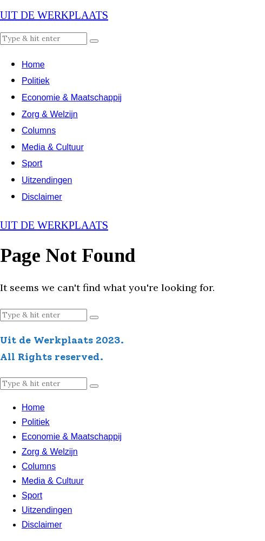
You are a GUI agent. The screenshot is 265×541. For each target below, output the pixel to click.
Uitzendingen (47, 180)
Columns (39, 130)
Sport (32, 163)
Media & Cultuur (53, 147)
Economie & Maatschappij (72, 97)
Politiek (36, 80)
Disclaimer (42, 196)
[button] (94, 41)
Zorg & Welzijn (50, 114)
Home (33, 64)
